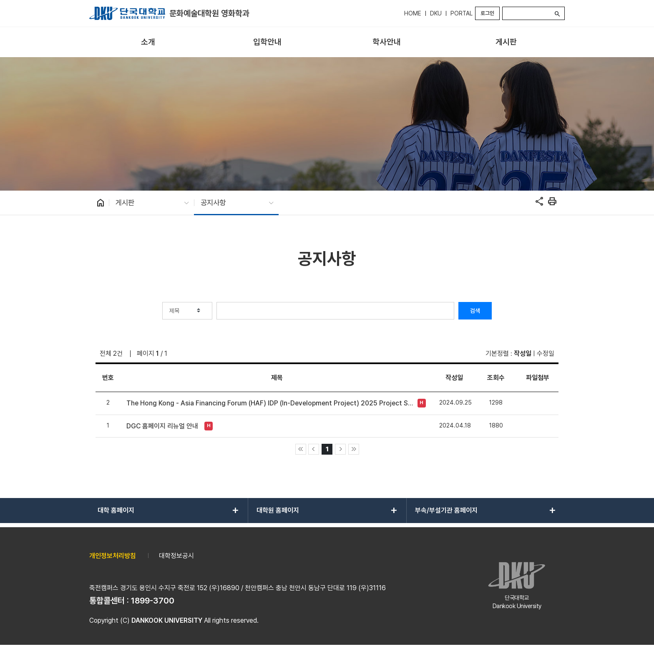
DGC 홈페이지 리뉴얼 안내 (162, 426)
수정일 (545, 353)
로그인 (487, 13)
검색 (475, 310)
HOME (412, 13)
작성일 (522, 353)
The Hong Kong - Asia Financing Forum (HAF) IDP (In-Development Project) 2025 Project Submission (269, 403)
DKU (436, 13)
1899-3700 (152, 601)
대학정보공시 (176, 556)
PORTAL (461, 13)
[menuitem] (148, 42)
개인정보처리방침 (112, 556)
